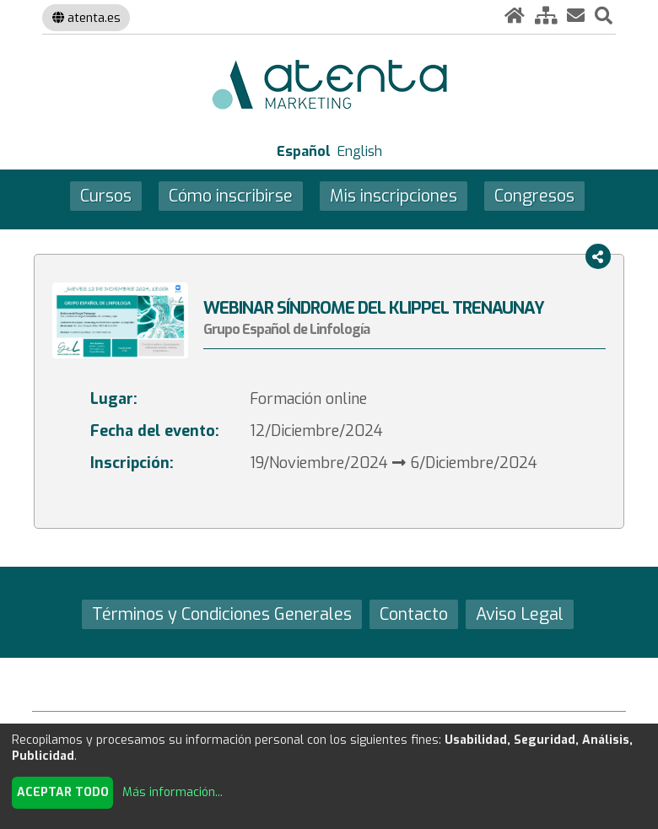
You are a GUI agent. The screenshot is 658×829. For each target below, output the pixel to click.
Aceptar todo (63, 792)
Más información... (172, 792)
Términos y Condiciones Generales (222, 614)
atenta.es (86, 17)
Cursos (106, 196)
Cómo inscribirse (231, 196)
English (359, 151)
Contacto (414, 614)
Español (304, 151)
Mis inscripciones (393, 196)
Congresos (534, 196)
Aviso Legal (520, 614)
